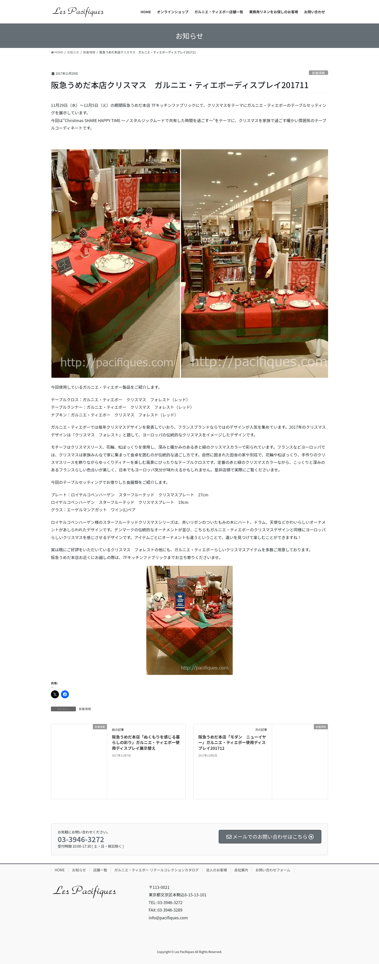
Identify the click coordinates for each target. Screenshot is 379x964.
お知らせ (79, 869)
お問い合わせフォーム (272, 869)
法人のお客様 (216, 869)
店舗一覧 (100, 869)
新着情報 (318, 72)
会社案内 (241, 869)
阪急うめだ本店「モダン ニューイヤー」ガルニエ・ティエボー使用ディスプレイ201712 (232, 742)
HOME (60, 869)
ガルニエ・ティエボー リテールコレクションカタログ (156, 869)
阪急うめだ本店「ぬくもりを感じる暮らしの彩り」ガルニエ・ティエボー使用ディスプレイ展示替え (146, 742)
